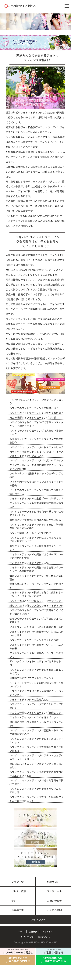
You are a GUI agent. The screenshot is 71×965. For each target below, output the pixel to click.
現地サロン (53, 882)
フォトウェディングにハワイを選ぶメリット (34, 717)
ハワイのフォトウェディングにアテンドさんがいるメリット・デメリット (36, 757)
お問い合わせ (54, 900)
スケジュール (54, 891)
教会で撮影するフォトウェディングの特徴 (32, 417)
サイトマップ (27, 936)
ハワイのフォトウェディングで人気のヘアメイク (36, 460)
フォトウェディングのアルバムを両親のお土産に (36, 627)
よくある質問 (54, 910)
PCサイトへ (47, 931)
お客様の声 (17, 910)
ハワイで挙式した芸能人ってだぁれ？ (30, 533)
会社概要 (33, 931)
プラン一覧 (17, 882)
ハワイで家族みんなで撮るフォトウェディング (35, 601)
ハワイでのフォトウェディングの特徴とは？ (34, 408)
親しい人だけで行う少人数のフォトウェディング (36, 605)
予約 (13, 900)
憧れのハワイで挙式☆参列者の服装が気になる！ (36, 520)
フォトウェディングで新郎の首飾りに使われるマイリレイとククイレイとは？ (36, 594)
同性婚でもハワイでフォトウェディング (31, 678)
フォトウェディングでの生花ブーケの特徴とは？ (36, 498)
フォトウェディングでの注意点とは (29, 699)
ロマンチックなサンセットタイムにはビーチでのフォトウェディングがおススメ (36, 453)
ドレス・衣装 (18, 891)
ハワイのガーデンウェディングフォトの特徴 (34, 640)
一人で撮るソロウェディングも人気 (29, 562)
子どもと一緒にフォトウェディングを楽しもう (35, 712)
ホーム (21, 931)
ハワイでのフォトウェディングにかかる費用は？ (36, 413)
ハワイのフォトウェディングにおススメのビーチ (36, 447)
